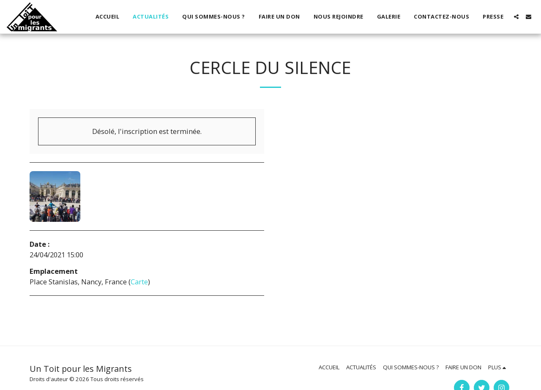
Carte (139, 281)
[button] (516, 16)
